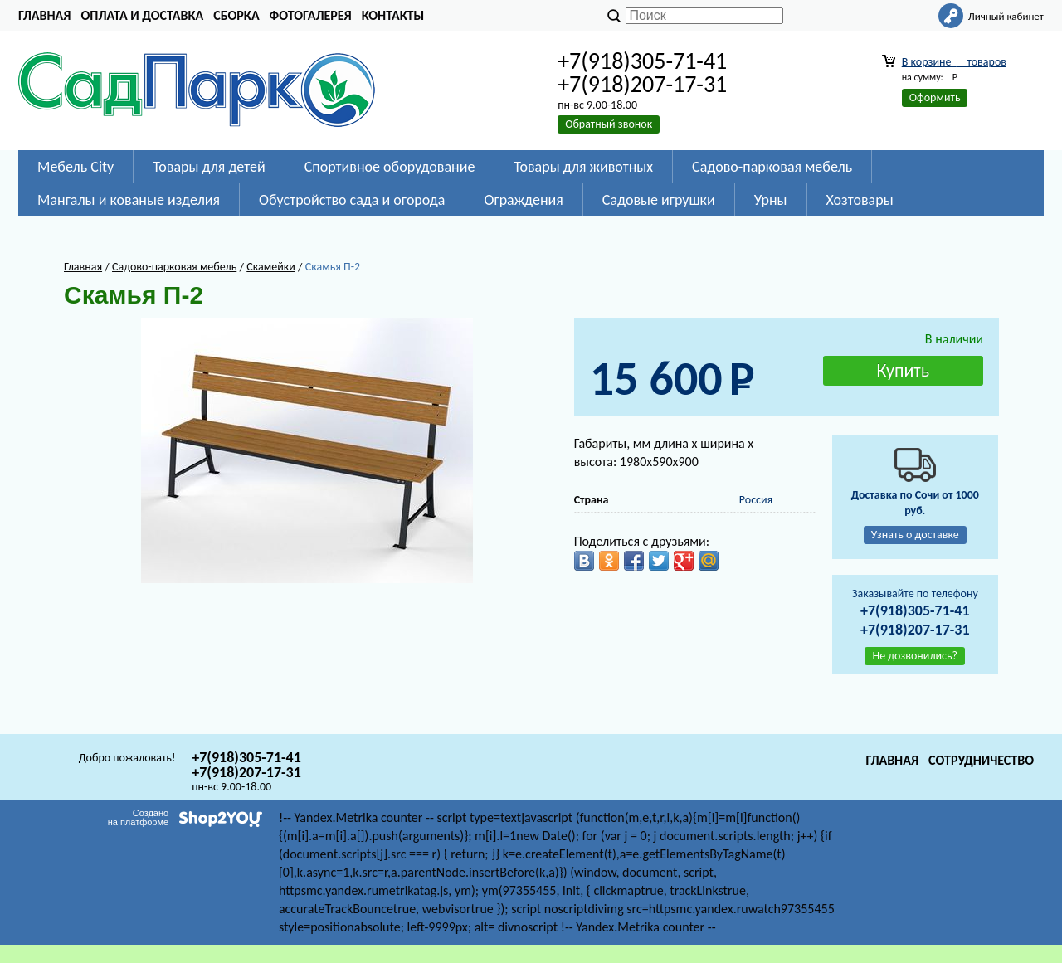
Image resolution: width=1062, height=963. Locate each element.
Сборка (236, 15)
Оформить (935, 97)
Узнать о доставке (915, 535)
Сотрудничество (981, 760)
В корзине (954, 62)
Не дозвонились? (914, 656)
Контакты (393, 15)
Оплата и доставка (141, 15)
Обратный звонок (608, 124)
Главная (44, 15)
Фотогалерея (311, 15)
